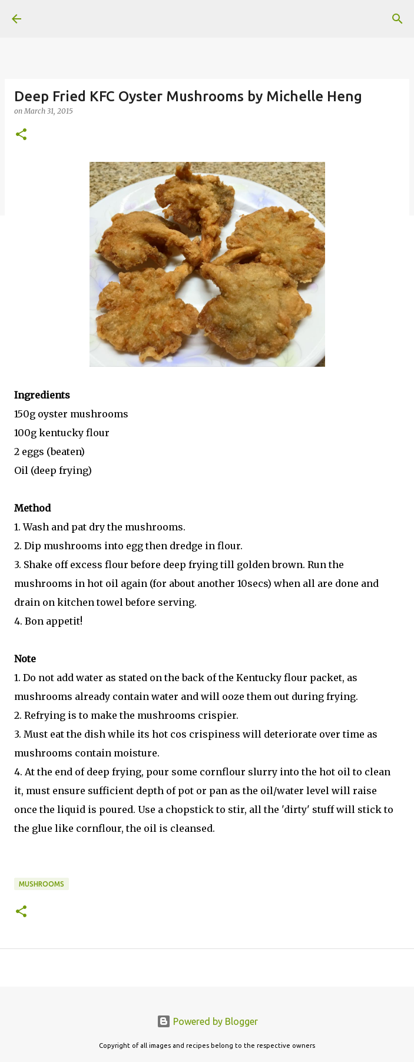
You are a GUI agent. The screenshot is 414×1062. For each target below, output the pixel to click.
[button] (21, 135)
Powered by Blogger (207, 1021)
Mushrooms (41, 884)
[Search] (397, 19)
